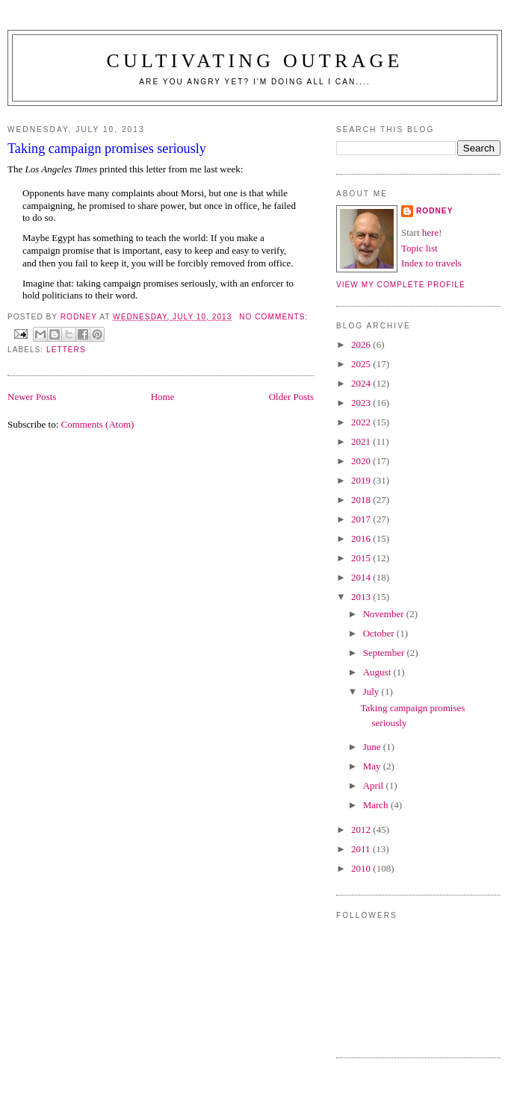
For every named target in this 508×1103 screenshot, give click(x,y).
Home (163, 396)
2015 (362, 557)
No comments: (273, 317)
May (373, 766)
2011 (362, 848)
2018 (362, 499)
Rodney (434, 211)
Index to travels (431, 263)
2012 (362, 829)
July (372, 691)
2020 (362, 460)
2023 (362, 402)
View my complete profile (400, 285)
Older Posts (291, 396)
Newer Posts (31, 396)
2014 (362, 577)
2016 (362, 538)
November (384, 613)
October (380, 633)
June (373, 746)
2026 (362, 344)
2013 (362, 596)
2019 (362, 480)
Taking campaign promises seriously (106, 148)
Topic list (419, 248)
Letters (66, 350)
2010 (362, 868)
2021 (362, 441)
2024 (362, 383)
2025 (362, 363)
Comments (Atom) (97, 424)
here (430, 232)
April (374, 785)
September (385, 652)
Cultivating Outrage (254, 61)
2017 (362, 519)
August (378, 672)
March (377, 804)
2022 (362, 422)
